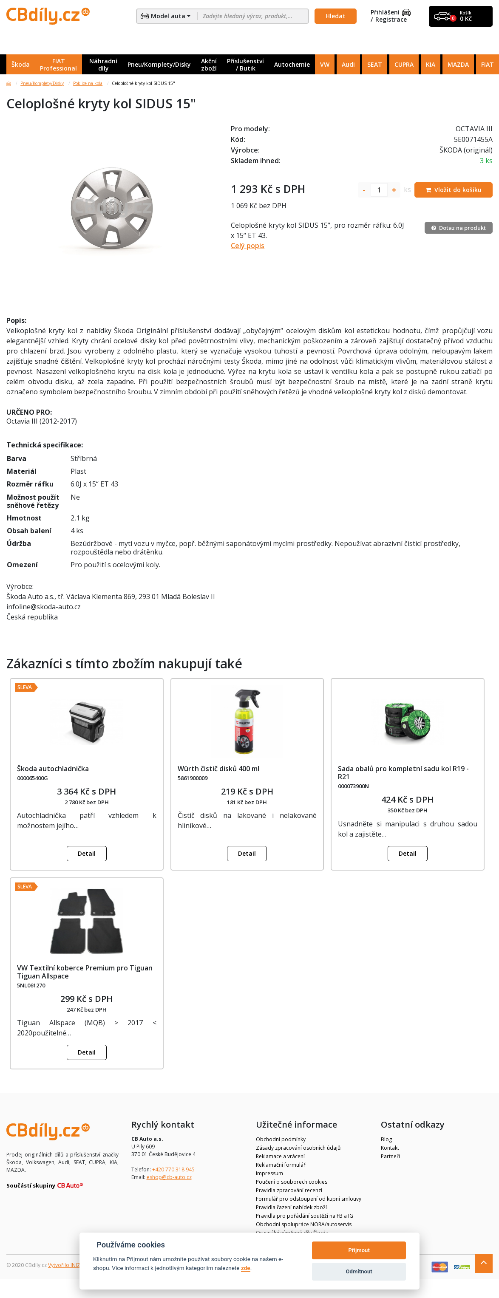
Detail (87, 853)
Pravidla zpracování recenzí (289, 1190)
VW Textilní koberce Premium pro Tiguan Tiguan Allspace (85, 972)
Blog (386, 1139)
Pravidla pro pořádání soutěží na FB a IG (304, 1215)
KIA (430, 64)
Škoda (20, 64)
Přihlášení (391, 12)
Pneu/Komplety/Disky (159, 64)
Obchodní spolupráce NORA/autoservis (304, 1224)
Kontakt (390, 1147)
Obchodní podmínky (281, 1139)
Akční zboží (209, 64)
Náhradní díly (103, 64)
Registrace (391, 19)
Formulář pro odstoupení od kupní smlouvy (308, 1198)
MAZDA (458, 64)
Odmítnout (359, 1271)
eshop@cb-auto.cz (169, 1177)
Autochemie (292, 64)
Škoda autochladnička (53, 768)
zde (245, 1267)
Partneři (390, 1156)
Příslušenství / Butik (245, 64)
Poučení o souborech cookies (291, 1181)
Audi (348, 64)
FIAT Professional (58, 64)
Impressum (269, 1173)
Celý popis (247, 245)
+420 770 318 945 (173, 1169)
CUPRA (404, 64)
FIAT (487, 64)
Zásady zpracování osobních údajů (298, 1147)
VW (324, 64)
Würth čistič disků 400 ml (218, 768)
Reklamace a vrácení (280, 1156)
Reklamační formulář (281, 1164)
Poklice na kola (87, 83)
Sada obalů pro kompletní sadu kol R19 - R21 (403, 772)
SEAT (374, 64)
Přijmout (358, 1250)
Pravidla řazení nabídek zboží (291, 1207)
